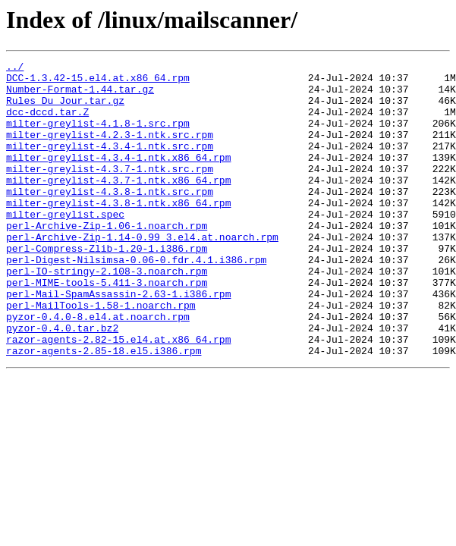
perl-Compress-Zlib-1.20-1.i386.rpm (106, 286)
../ (15, 68)
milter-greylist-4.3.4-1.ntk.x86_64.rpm (118, 177)
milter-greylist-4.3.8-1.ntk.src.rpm (109, 218)
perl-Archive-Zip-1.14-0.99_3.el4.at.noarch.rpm (142, 273)
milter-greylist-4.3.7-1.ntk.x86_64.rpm (118, 205)
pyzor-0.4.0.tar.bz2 (62, 382)
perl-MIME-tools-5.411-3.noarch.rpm (106, 327)
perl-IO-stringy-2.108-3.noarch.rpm (106, 314)
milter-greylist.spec (65, 246)
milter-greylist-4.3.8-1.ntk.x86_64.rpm (118, 232)
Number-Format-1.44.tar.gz (80, 95)
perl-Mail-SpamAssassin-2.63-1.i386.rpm (118, 341)
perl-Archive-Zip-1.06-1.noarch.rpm (106, 259)
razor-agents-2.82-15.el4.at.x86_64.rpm (118, 396)
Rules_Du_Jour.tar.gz (65, 109)
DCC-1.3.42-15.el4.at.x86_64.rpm (98, 82)
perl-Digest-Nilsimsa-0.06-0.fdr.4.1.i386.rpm (136, 300)
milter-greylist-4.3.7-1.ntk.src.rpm (109, 191)
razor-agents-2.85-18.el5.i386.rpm (103, 409)
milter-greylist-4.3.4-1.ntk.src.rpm (109, 164)
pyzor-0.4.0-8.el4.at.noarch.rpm (98, 368)
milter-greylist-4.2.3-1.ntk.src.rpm (109, 150)
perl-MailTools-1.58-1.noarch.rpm (101, 355)
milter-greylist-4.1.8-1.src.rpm (98, 136)
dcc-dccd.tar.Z (47, 123)
